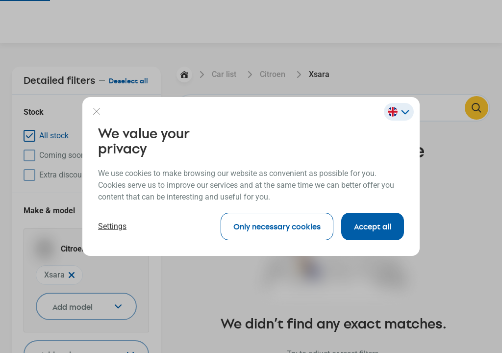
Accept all (372, 226)
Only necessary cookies (277, 226)
